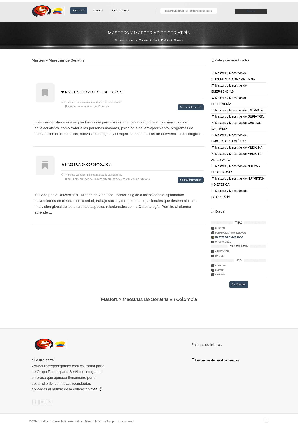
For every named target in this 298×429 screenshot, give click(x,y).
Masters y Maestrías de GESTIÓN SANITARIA (236, 125)
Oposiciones (223, 242)
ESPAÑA (219, 270)
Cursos (220, 228)
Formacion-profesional (230, 232)
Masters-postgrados (229, 237)
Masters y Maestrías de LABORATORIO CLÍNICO (229, 138)
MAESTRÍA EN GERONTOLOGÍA (86, 164)
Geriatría (178, 40)
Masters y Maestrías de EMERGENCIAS (229, 88)
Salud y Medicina (161, 40)
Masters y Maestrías (139, 40)
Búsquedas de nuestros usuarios (215, 360)
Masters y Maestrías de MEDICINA (236, 147)
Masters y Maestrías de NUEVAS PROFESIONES (235, 169)
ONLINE (219, 256)
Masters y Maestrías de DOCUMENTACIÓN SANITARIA (233, 76)
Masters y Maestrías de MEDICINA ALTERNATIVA (236, 156)
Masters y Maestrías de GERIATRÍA (237, 116)
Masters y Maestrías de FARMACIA (237, 110)
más (96, 389)
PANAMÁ (220, 274)
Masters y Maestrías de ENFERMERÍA (229, 101)
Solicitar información (190, 107)
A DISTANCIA (222, 251)
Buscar (251, 11)
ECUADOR (221, 265)
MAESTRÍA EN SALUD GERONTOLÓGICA (92, 92)
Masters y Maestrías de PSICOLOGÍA (229, 194)
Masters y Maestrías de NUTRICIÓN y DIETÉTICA (238, 181)
